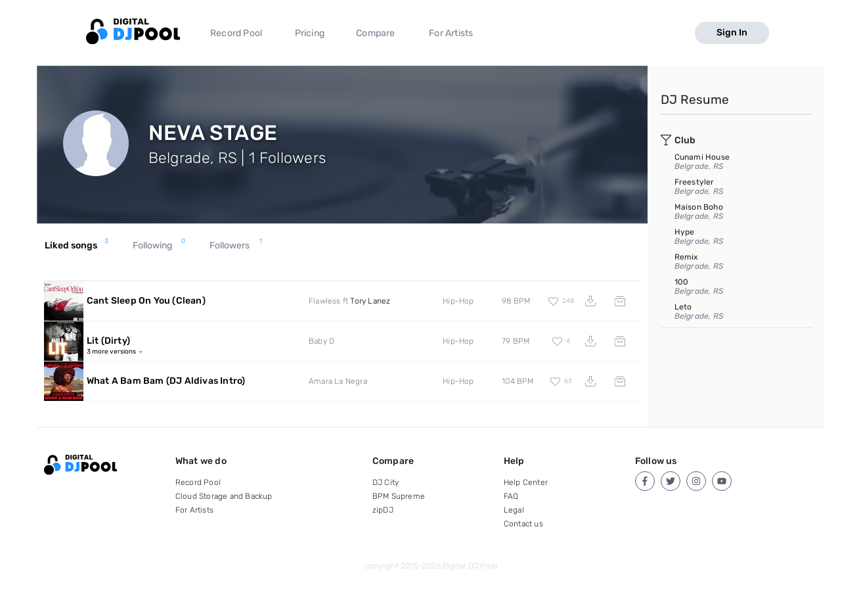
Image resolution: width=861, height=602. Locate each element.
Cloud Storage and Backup (224, 496)
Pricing (309, 33)
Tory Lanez (370, 301)
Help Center (526, 482)
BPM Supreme (398, 496)
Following (159, 246)
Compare (375, 33)
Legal (514, 510)
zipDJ (382, 510)
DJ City (385, 482)
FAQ (511, 496)
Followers (236, 246)
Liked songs (76, 246)
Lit (108, 340)
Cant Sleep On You (146, 300)
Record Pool (236, 33)
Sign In (732, 32)
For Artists (451, 33)
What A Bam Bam (166, 380)
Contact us (523, 523)
